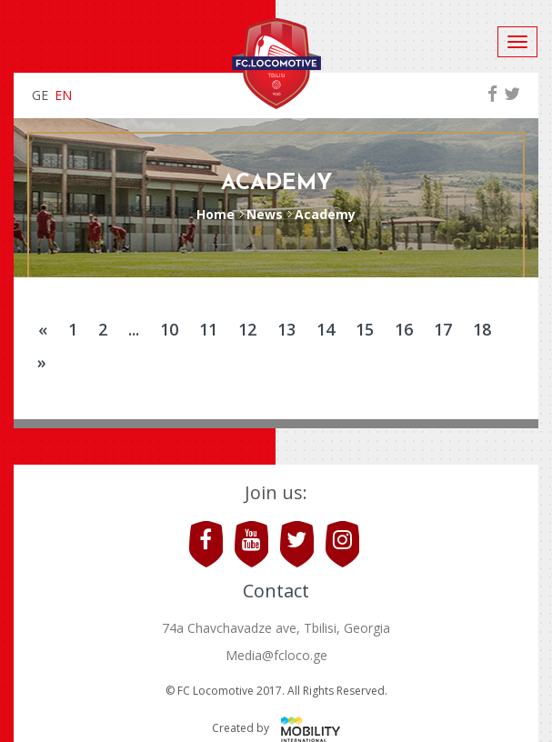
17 (443, 329)
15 (365, 329)
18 (482, 329)
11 (208, 329)
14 (325, 329)
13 (286, 329)
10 (169, 329)
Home (215, 214)
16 (404, 329)
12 (247, 329)
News (264, 214)
